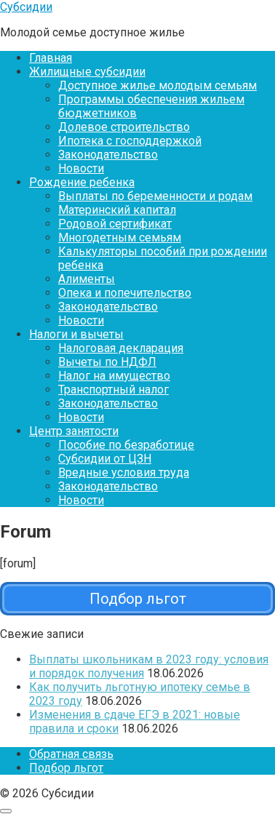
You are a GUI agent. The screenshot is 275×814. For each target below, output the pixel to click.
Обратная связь (71, 754)
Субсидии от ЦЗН (104, 459)
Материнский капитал (117, 210)
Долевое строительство (124, 127)
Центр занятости (74, 431)
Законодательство (108, 154)
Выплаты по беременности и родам (155, 196)
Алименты (86, 279)
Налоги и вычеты (76, 334)
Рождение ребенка (82, 182)
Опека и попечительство (124, 293)
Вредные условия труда (123, 472)
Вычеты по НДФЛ (107, 362)
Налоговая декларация (120, 348)
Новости (81, 168)
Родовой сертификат (115, 224)
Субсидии (26, 7)
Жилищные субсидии (87, 72)
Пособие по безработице (126, 445)
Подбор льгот (66, 768)
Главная (50, 58)
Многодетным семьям (119, 237)
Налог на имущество (114, 376)
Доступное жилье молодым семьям (157, 85)
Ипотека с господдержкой (130, 141)
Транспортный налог (113, 389)
